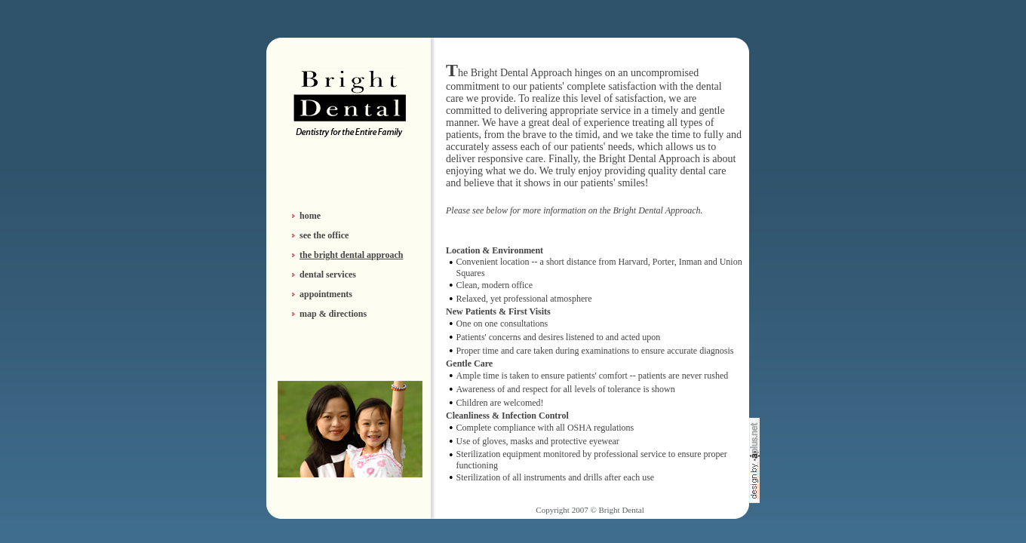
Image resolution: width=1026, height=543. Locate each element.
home (310, 215)
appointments (326, 294)
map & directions (333, 313)
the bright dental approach (351, 255)
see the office (324, 235)
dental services (328, 274)
